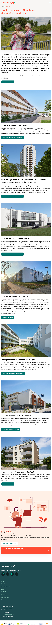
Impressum (4, 594)
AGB (2, 589)
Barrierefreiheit (5, 597)
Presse (3, 581)
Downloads (4, 584)
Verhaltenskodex (5, 586)
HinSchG (3, 592)
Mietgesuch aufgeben (8, 82)
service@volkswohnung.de (8, 614)
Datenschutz (4, 600)
